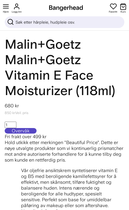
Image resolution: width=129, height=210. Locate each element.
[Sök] (64, 22)
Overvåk (21, 131)
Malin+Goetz (43, 44)
